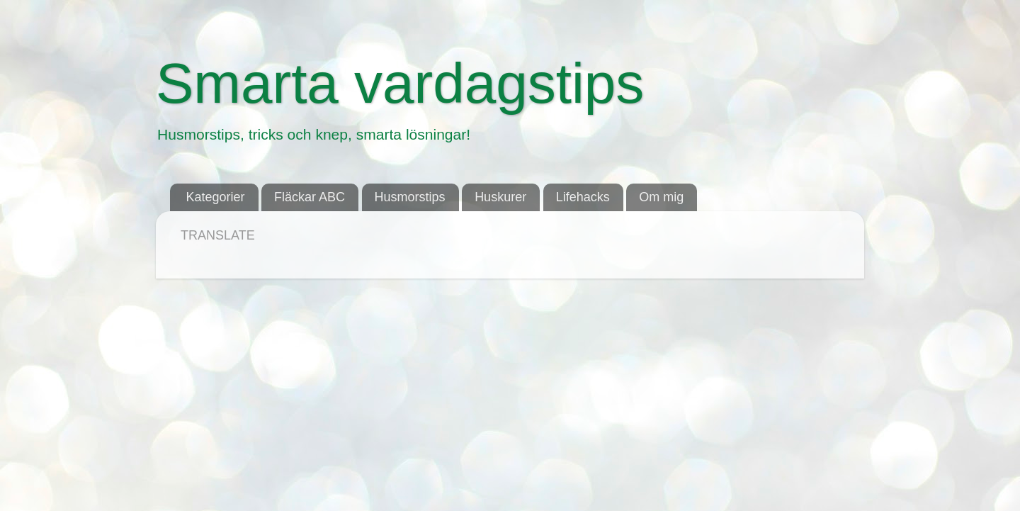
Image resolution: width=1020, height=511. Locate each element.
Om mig (661, 197)
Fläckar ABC (309, 197)
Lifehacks (583, 197)
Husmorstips (410, 197)
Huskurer (500, 197)
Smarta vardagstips (400, 83)
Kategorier (215, 197)
